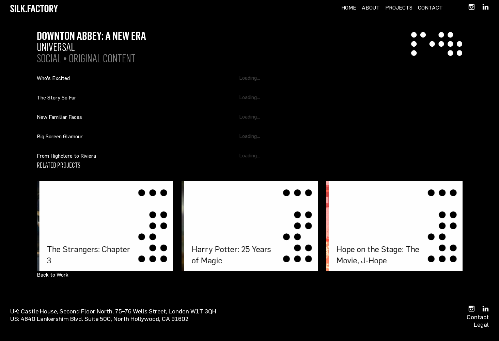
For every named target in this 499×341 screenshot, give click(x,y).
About (371, 7)
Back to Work (52, 274)
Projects (398, 7)
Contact (430, 7)
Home (348, 7)
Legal (481, 324)
